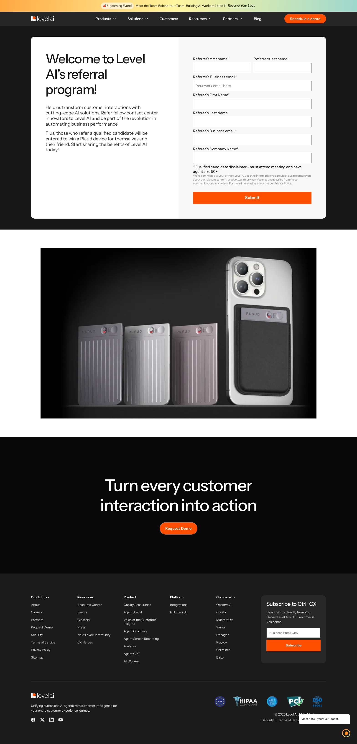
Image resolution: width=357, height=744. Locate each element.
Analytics (130, 646)
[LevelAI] (42, 18)
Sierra (220, 627)
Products (106, 18)
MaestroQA (224, 620)
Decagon (222, 635)
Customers (169, 18)
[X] (42, 720)
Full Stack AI (178, 612)
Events (82, 612)
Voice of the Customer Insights (140, 622)
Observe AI (224, 605)
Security (37, 635)
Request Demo (178, 528)
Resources (200, 18)
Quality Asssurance (137, 605)
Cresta (221, 612)
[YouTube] (60, 720)
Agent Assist (133, 612)
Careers (36, 612)
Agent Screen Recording (141, 639)
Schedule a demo (305, 18)
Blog (257, 18)
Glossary (83, 620)
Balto (220, 657)
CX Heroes (85, 642)
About (35, 605)
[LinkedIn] (51, 720)
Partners (233, 18)
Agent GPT (132, 654)
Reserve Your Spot (241, 6)
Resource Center (89, 605)
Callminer (223, 650)
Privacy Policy (282, 183)
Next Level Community (93, 635)
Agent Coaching (135, 631)
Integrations (178, 605)
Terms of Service (43, 642)
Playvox (221, 642)
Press (81, 627)
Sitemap (37, 657)
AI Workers (132, 661)
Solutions (138, 18)
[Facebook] (33, 720)
